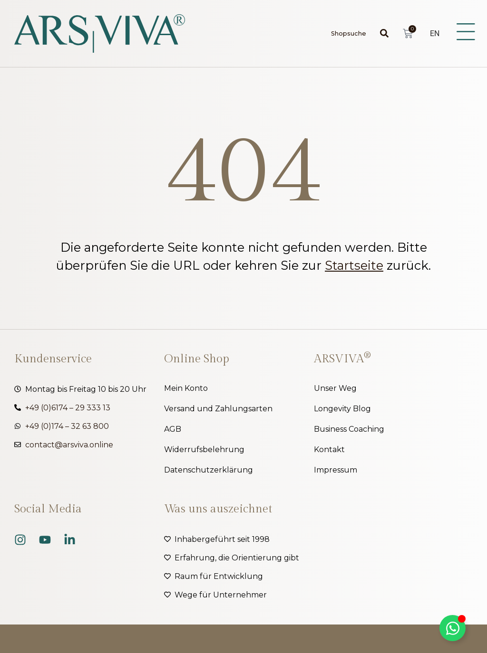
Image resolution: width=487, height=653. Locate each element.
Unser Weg (335, 388)
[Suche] (386, 33)
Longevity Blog (342, 408)
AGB (172, 429)
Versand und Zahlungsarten (218, 408)
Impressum (335, 469)
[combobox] (355, 33)
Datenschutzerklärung (208, 469)
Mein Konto (186, 388)
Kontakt (329, 449)
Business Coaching (349, 429)
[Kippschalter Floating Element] (452, 628)
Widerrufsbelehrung (204, 449)
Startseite (354, 265)
